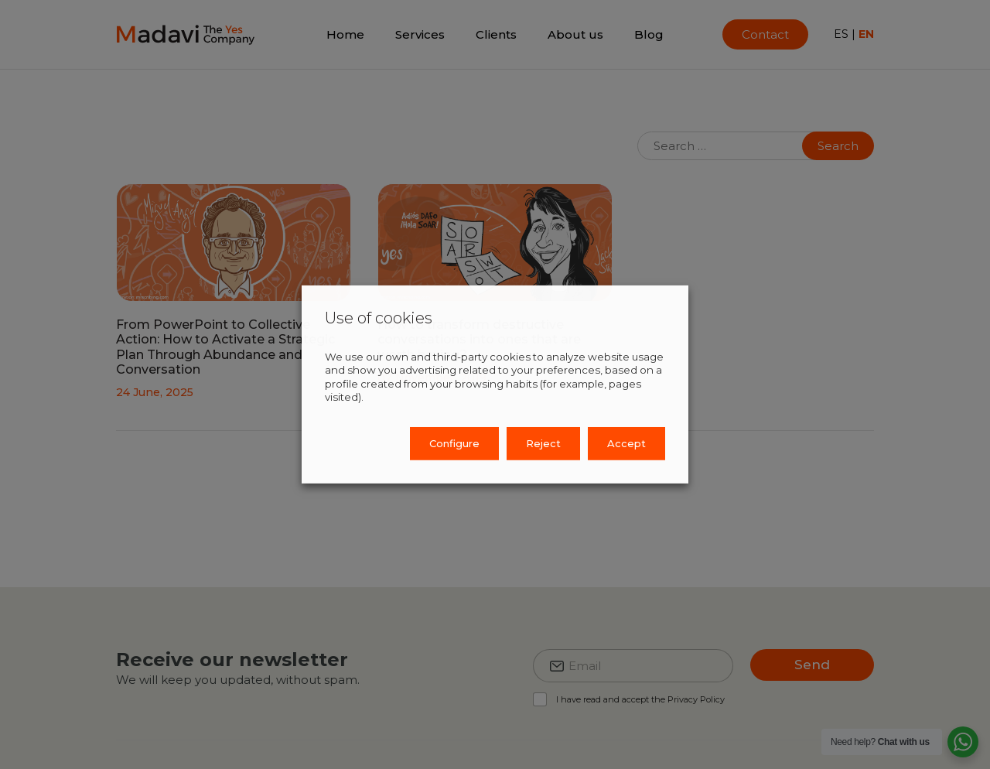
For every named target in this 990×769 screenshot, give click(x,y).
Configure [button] (454, 443)
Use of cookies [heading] (378, 318)
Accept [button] (626, 443)
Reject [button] (543, 443)
